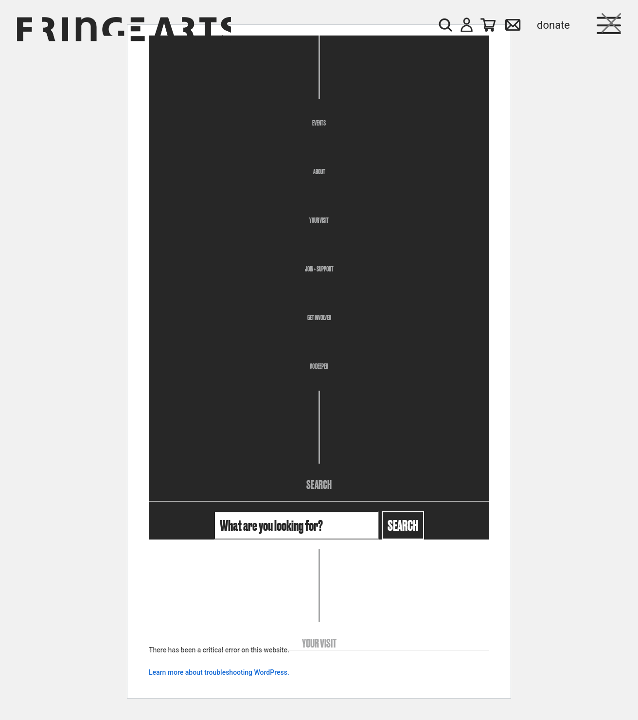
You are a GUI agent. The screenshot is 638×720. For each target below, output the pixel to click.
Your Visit (319, 220)
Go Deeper (319, 366)
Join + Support (319, 269)
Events (319, 123)
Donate (553, 25)
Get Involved (319, 318)
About (319, 172)
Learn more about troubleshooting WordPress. (219, 672)
